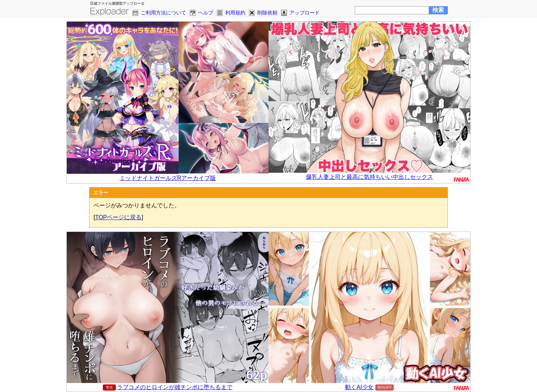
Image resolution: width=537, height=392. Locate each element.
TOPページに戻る (118, 217)
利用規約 (235, 13)
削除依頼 (267, 13)
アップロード (304, 13)
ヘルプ (205, 13)
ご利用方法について (163, 13)
